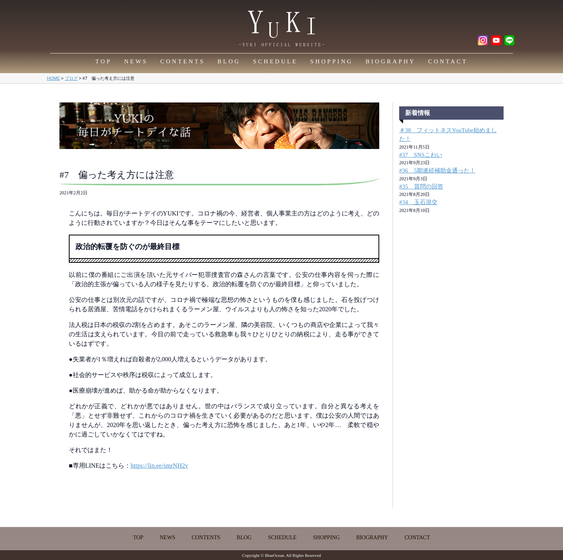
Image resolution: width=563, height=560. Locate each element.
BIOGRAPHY (391, 61)
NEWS (136, 61)
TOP (103, 61)
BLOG (228, 61)
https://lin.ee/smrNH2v (159, 465)
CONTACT (448, 61)
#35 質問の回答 (421, 186)
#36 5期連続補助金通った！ (437, 170)
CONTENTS (182, 61)
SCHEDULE (275, 61)
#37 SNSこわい (420, 155)
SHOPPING (331, 61)
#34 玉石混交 (418, 202)
